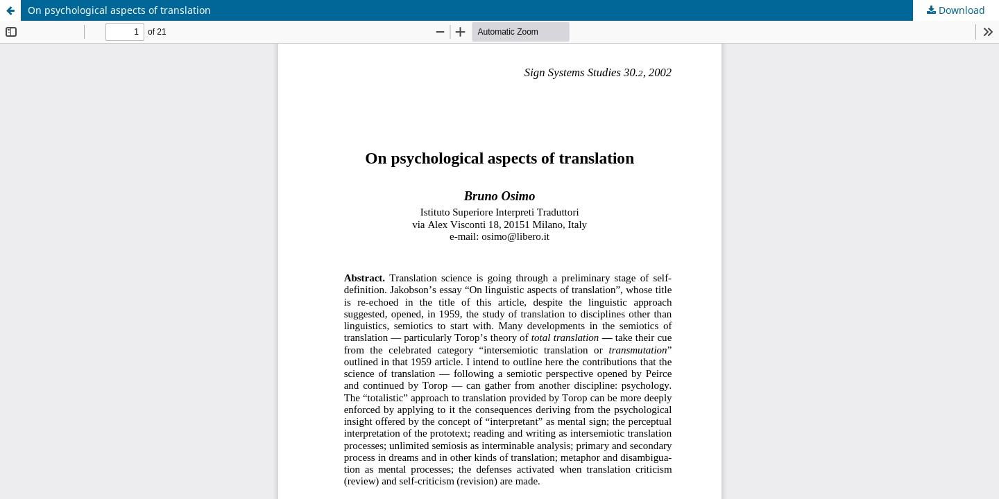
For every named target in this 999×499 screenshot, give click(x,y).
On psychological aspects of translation (119, 10)
